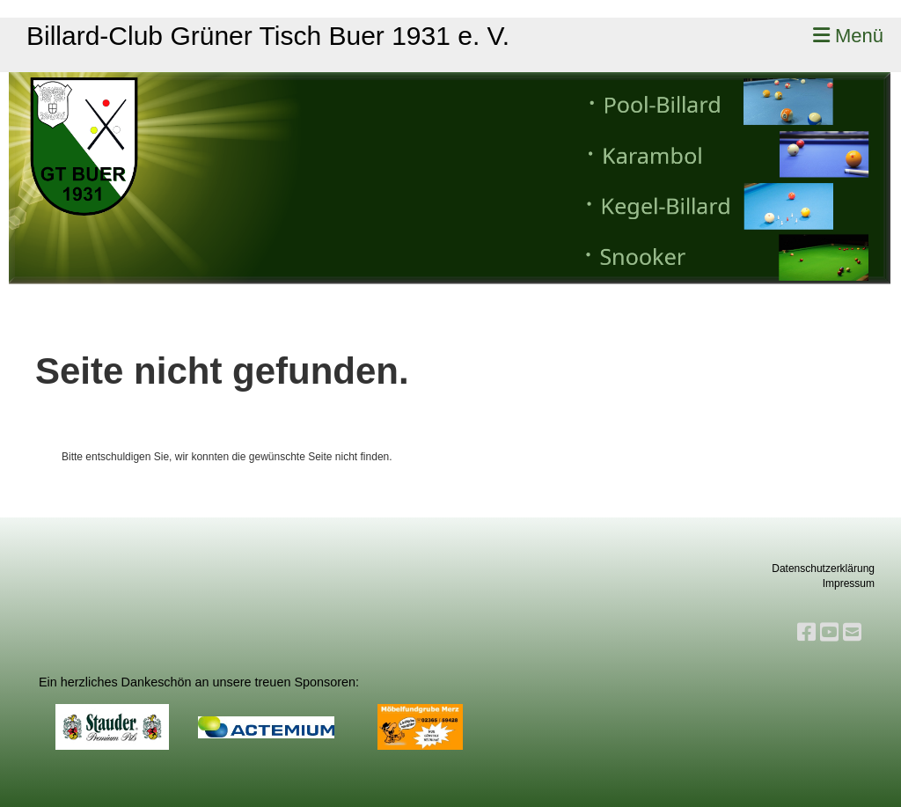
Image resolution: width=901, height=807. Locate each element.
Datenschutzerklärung (823, 568)
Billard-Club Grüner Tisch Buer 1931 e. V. (267, 35)
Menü (848, 36)
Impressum (849, 583)
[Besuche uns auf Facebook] (806, 632)
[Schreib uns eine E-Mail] (852, 632)
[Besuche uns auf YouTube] (829, 632)
